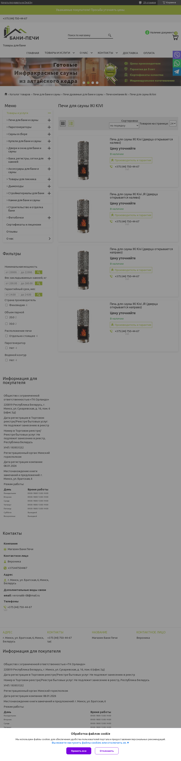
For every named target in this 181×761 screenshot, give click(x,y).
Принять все (78, 751)
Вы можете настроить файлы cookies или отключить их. (89, 742)
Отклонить (107, 751)
